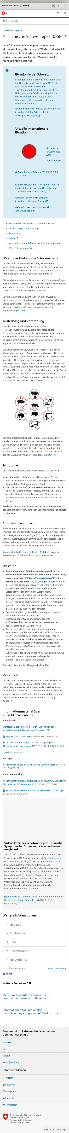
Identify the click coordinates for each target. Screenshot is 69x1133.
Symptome (14, 233)
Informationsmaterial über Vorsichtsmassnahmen (34, 243)
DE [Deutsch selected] (53, 6)
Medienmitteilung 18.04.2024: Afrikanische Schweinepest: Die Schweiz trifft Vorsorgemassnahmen (37, 112)
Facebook (10, 1084)
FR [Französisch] (58, 6)
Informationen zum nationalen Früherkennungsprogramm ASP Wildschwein (31, 1011)
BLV (8, 13)
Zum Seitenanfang (58, 968)
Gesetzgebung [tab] (18, 951)
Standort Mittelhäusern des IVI (22, 552)
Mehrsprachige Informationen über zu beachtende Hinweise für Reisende (27, 996)
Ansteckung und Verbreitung (24, 228)
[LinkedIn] (10, 973)
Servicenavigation (14, 30)
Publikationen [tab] (18, 933)
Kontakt (7, 1042)
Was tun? (13, 238)
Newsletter (11, 1104)
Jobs (5, 1049)
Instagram (10, 1091)
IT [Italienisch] (61, 6)
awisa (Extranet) (11, 1062)
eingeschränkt (20, 310)
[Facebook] (4, 973)
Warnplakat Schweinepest (32, 736)
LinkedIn (9, 1098)
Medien (6, 1055)
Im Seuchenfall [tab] (18, 959)
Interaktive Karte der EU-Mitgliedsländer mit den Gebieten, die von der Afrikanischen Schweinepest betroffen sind (37, 188)
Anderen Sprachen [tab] (13, 752)
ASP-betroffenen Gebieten (38, 578)
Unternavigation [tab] (11, 21)
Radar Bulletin (44, 454)
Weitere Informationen (21, 248)
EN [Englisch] (65, 5)
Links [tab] (12, 942)
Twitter (9, 1077)
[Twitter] (7, 973)
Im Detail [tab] (15, 924)
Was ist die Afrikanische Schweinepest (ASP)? (32, 223)
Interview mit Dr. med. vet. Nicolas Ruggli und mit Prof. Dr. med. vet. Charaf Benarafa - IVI (34, 900)
